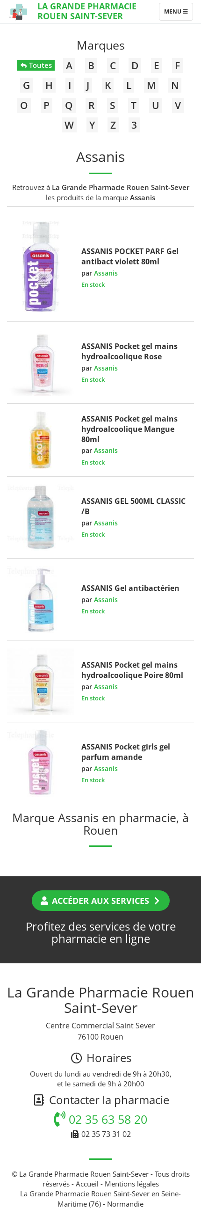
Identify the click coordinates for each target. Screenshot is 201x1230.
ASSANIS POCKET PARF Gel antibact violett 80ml (130, 256)
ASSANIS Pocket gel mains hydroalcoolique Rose (129, 351)
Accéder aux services (100, 900)
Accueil (87, 1183)
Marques (101, 45)
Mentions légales (132, 1183)
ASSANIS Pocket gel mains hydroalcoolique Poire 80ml (132, 670)
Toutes (36, 65)
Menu (178, 13)
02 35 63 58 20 (100, 1119)
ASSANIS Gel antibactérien (130, 588)
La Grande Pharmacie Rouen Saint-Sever (86, 11)
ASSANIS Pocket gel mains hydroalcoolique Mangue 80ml (129, 429)
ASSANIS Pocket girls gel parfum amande (125, 752)
